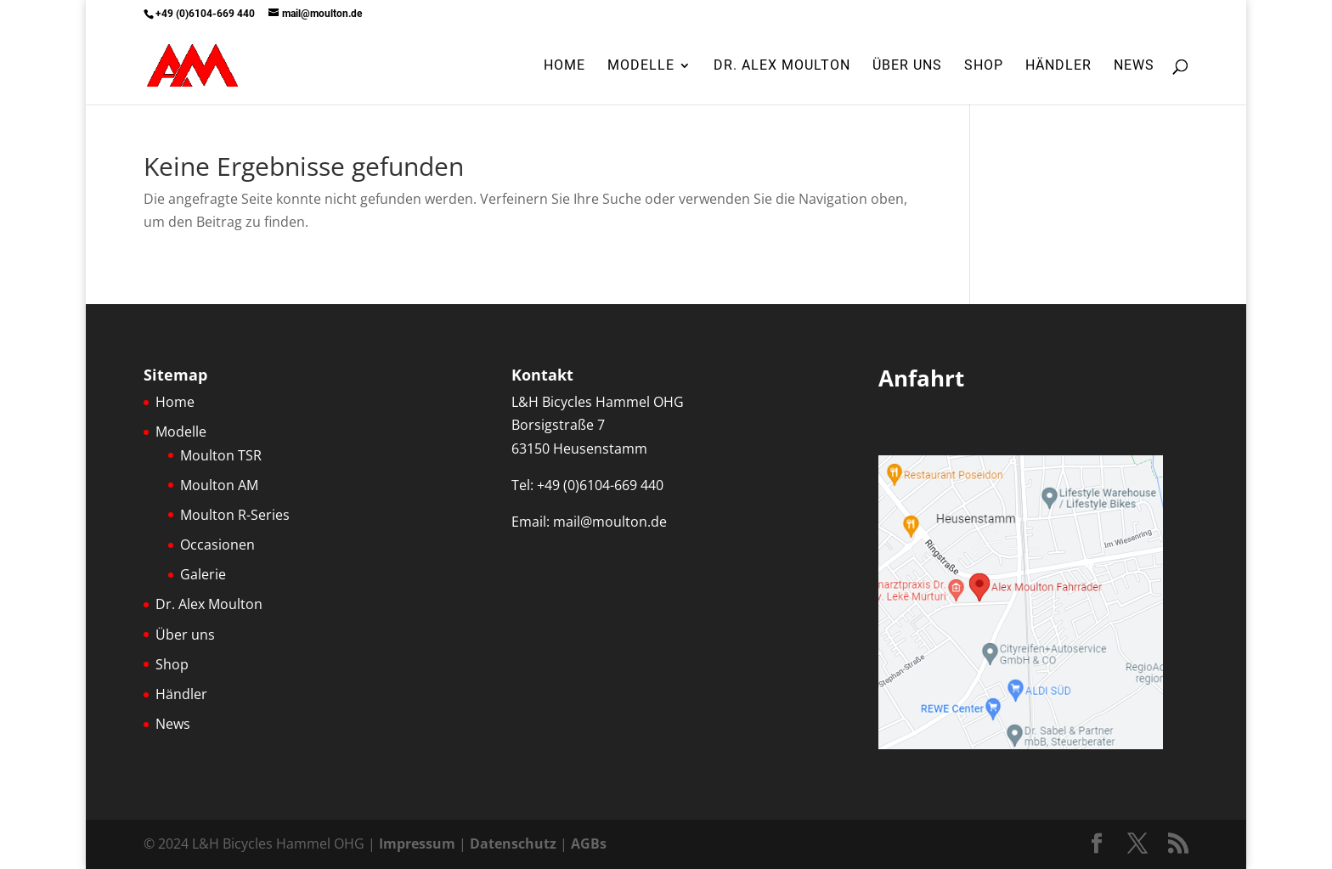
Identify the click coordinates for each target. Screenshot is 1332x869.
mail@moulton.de (610, 521)
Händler (1058, 66)
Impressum (417, 843)
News (1134, 66)
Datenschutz (513, 843)
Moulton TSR (221, 455)
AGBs (589, 843)
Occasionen (217, 544)
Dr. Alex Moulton (782, 66)
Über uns (907, 66)
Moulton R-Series (235, 514)
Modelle (640, 66)
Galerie (203, 574)
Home (564, 66)
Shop (983, 66)
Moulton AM (219, 485)
